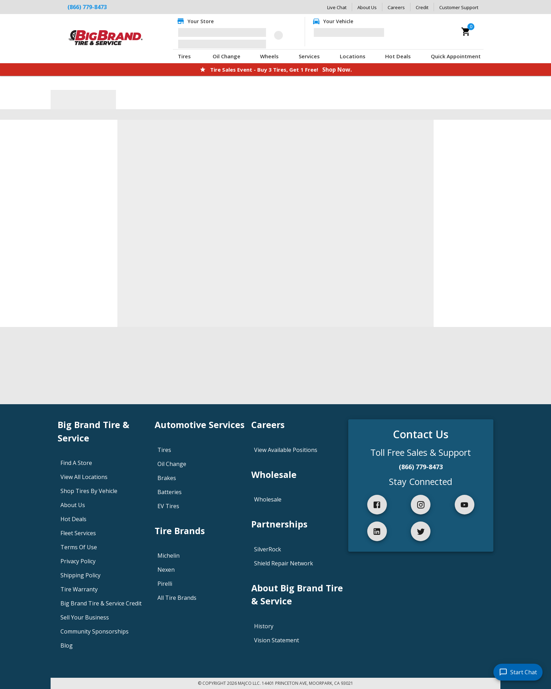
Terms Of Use (78, 547)
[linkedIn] (377, 531)
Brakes (166, 478)
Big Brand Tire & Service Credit (101, 603)
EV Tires (168, 506)
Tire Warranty (79, 589)
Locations (352, 56)
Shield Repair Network (283, 563)
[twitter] (420, 531)
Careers (396, 7)
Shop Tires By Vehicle (88, 491)
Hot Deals (398, 56)
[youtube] (464, 504)
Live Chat (336, 7)
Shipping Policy (80, 575)
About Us (367, 7)
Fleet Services (78, 533)
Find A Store (76, 463)
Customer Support (458, 7)
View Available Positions (285, 450)
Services (309, 56)
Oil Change (226, 56)
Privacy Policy (78, 561)
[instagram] (420, 504)
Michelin (168, 555)
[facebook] (377, 504)
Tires (184, 56)
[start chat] (518, 672)
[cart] (466, 32)
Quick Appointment (456, 56)
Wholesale (267, 499)
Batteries (169, 492)
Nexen (166, 569)
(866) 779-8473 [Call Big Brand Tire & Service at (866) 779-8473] (87, 7)
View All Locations (84, 477)
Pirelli (164, 584)
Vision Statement (276, 640)
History (263, 626)
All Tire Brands (176, 598)
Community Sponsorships (94, 631)
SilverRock (267, 549)
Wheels (269, 56)
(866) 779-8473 (421, 466)
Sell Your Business (84, 617)
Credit (422, 7)
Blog (66, 645)
